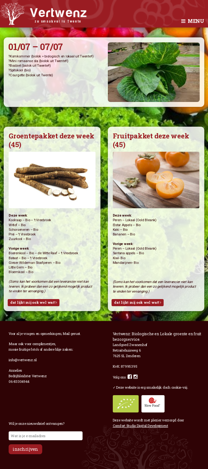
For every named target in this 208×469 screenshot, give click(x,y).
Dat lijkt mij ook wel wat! (33, 302)
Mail (66, 333)
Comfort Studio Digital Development (140, 425)
